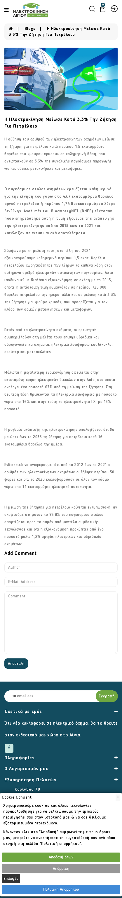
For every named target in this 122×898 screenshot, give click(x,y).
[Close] (118, 797)
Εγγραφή (107, 696)
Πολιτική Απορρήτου (61, 889)
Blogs (30, 29)
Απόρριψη (61, 869)
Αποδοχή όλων (61, 857)
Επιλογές (11, 879)
